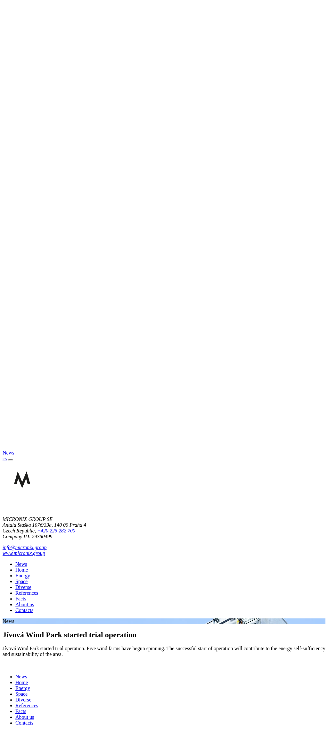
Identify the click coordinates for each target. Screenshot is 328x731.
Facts (20, 598)
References (26, 593)
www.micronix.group (24, 553)
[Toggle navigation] (10, 460)
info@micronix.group (25, 547)
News (21, 564)
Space (21, 581)
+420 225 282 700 (56, 530)
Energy (22, 575)
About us (24, 604)
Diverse (23, 587)
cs (5, 458)
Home (21, 570)
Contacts (24, 610)
